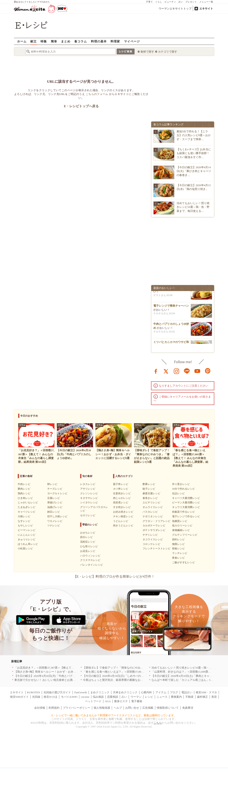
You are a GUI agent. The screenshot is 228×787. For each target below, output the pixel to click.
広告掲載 (147, 707)
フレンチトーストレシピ (156, 548)
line (187, 371)
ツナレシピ (53, 525)
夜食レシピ (178, 557)
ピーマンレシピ (26, 530)
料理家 (115, 41)
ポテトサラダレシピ (154, 530)
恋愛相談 (112, 696)
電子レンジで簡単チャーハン (171, 306)
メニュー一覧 (206, 2)
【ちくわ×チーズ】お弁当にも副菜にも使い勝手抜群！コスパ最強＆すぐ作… (194, 153)
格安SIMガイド (19, 696)
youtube (197, 371)
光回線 (36, 696)
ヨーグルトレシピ (57, 493)
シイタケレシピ (89, 502)
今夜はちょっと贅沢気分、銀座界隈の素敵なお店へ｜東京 (118, 679)
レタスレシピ (87, 484)
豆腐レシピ (53, 498)
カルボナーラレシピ (154, 525)
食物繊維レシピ (181, 530)
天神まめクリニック (125, 692)
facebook (156, 371)
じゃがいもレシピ (28, 502)
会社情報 (39, 707)
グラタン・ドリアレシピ (156, 521)
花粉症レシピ (87, 541)
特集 (43, 41)
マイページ (132, 41)
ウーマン (136, 696)
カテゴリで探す (167, 51)
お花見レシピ (87, 551)
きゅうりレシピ (26, 539)
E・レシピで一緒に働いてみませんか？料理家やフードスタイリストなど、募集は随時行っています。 (114, 715)
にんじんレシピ (26, 534)
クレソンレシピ (89, 493)
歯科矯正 (202, 696)
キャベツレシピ (26, 511)
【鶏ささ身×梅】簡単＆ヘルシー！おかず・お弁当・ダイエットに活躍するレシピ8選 (66, 671)
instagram (176, 371)
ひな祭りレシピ (89, 546)
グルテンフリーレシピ (184, 534)
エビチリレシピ (151, 502)
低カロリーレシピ (182, 525)
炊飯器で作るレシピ (183, 511)
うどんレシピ (120, 521)
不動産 (189, 696)
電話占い (186, 692)
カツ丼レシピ (120, 488)
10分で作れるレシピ (183, 488)
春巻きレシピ (150, 498)
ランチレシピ (179, 553)
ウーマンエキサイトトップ (175, 8)
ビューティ (170, 2)
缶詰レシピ (178, 493)
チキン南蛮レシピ (123, 516)
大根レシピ (24, 516)
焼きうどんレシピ (123, 525)
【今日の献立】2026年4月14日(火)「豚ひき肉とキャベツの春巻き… (194, 171)
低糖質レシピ (179, 521)
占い (180, 2)
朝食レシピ (178, 548)
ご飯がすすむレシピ (183, 562)
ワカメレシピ (54, 521)
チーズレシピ (54, 488)
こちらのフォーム (97, 94)
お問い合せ (132, 707)
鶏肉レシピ (24, 493)
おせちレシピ (87, 532)
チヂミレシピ (150, 534)
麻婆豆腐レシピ (151, 493)
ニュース (161, 696)
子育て (149, 2)
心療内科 (146, 692)
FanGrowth (80, 692)
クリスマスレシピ (90, 560)
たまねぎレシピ (26, 507)
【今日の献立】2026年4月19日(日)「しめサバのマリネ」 (117, 675)
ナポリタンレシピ (153, 516)
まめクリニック (99, 692)
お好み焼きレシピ (123, 511)
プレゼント (191, 2)
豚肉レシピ (24, 488)
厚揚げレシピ (54, 502)
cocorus (85, 696)
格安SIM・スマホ (206, 692)
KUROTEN (33, 692)
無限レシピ (178, 544)
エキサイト (206, 8)
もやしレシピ (25, 525)
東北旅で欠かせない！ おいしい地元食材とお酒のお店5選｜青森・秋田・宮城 (62, 679)
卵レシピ (52, 484)
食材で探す (147, 51)
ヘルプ (118, 707)
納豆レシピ (53, 511)
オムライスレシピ (153, 507)
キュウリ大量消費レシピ (186, 507)
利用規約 (54, 707)
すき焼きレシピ (122, 507)
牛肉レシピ (24, 484)
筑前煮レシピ (120, 502)
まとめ (65, 41)
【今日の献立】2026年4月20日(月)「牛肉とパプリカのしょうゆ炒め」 (57, 675)
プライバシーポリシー (76, 707)
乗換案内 (176, 696)
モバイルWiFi (69, 696)
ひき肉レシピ (25, 498)
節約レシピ (178, 539)
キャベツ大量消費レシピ (186, 498)
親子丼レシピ (120, 484)
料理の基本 (99, 41)
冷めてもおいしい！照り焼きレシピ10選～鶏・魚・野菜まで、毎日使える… (193, 207)
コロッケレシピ (151, 544)
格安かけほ (50, 696)
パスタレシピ (150, 511)
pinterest (208, 371)
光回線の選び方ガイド (57, 692)
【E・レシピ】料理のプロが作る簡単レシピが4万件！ (114, 576)
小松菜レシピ (25, 548)
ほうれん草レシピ (28, 544)
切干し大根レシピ (57, 516)
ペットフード (93, 701)
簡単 (54, 41)
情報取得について (168, 707)
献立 (33, 41)
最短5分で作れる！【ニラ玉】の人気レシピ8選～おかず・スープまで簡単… (194, 135)
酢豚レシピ (149, 484)
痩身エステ (121, 701)
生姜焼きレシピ (122, 493)
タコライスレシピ (153, 539)
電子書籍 (136, 701)
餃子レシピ (149, 488)
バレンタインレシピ (91, 564)
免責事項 (187, 707)
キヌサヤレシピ (89, 498)
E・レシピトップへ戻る (81, 106)
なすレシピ (24, 521)
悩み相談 (98, 696)
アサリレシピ (87, 488)
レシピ (149, 696)
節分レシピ (86, 537)
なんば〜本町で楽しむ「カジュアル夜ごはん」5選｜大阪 (186, 679)
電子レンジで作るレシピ (186, 516)
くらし (158, 2)
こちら (158, 722)
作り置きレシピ (181, 484)
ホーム (22, 41)
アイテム (160, 692)
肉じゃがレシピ (122, 498)
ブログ (174, 692)
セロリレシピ (87, 515)
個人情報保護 (102, 707)
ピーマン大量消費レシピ (186, 502)
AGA (108, 701)
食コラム (80, 41)
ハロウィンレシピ (90, 555)
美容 (214, 696)
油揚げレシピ (54, 507)
